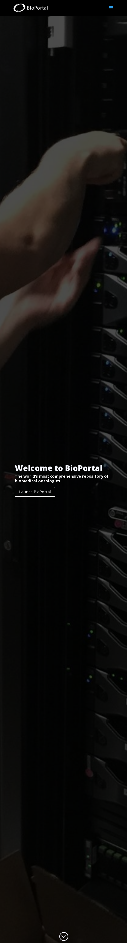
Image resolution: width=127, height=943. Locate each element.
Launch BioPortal (35, 491)
